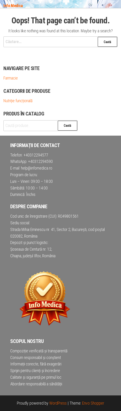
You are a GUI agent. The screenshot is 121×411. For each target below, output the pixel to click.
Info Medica (13, 5)
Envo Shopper (93, 403)
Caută (67, 125)
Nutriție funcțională (17, 100)
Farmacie (10, 78)
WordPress (58, 403)
